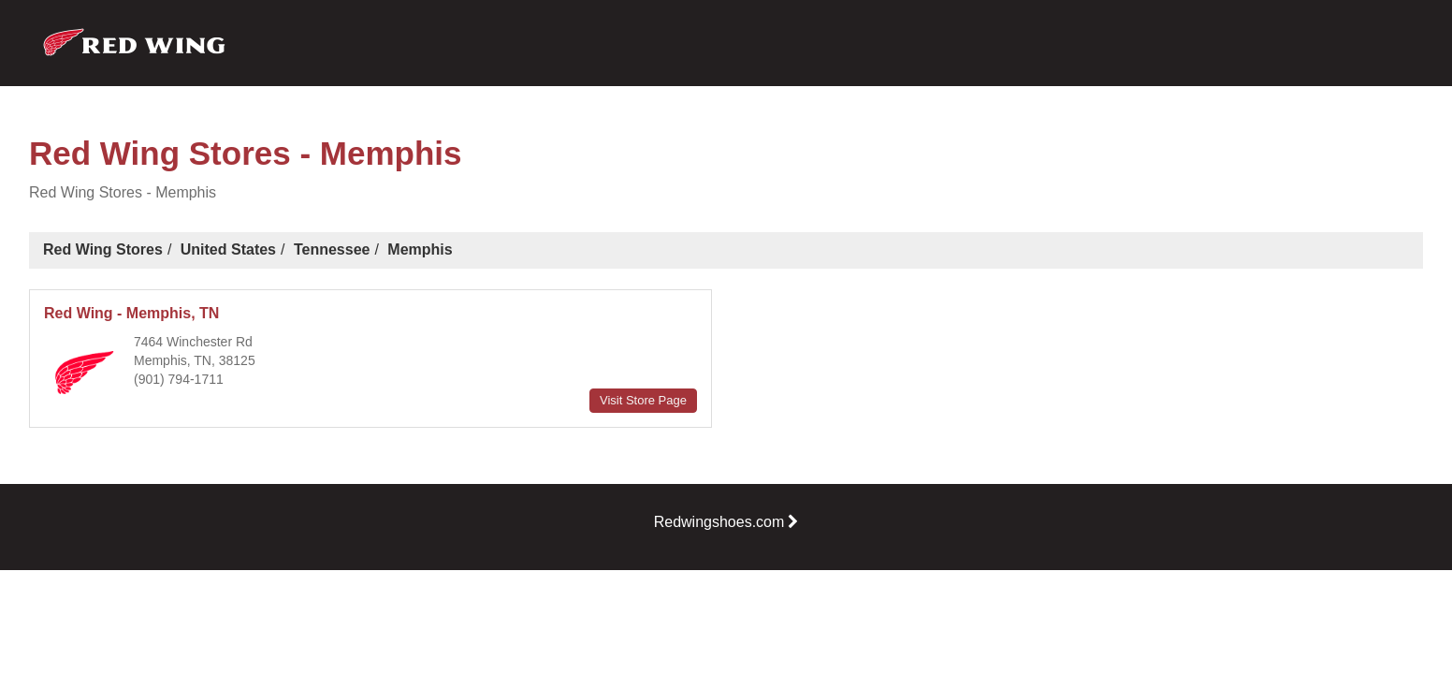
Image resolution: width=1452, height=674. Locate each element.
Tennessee (332, 249)
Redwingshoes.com (726, 522)
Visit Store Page (643, 400)
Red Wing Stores (103, 249)
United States (228, 249)
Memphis (419, 249)
